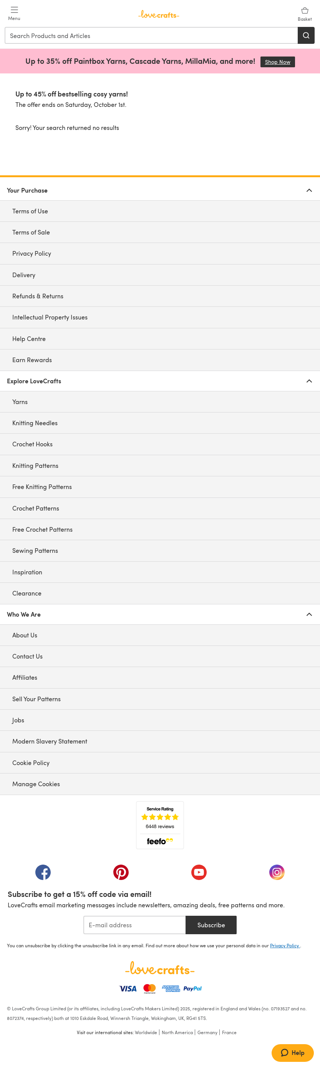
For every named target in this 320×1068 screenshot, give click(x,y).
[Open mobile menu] (14, 14)
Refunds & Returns (37, 296)
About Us (24, 635)
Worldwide (146, 1032)
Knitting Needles (35, 423)
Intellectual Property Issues (50, 317)
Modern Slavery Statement (49, 741)
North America (177, 1032)
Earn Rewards (32, 360)
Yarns (20, 402)
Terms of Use (30, 211)
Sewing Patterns (35, 550)
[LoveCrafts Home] (160, 967)
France (229, 1032)
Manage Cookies (36, 784)
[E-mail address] (134, 925)
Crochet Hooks (32, 444)
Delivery (23, 275)
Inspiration (27, 572)
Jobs (18, 720)
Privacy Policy (31, 253)
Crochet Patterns (35, 508)
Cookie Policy (31, 763)
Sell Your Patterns (36, 699)
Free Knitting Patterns (42, 486)
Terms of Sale (31, 232)
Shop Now (280, 61)
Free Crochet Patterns (42, 529)
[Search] (306, 35)
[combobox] (151, 35)
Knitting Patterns (35, 465)
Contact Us (27, 656)
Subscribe (211, 925)
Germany (207, 1032)
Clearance (26, 593)
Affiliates (24, 677)
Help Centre (29, 338)
